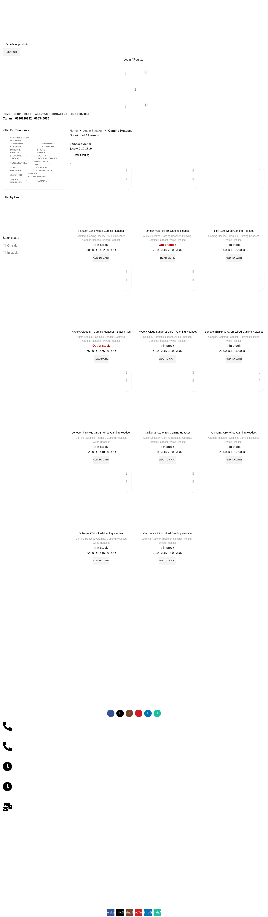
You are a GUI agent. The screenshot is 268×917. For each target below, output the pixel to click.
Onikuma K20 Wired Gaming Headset (101, 541)
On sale (12, 245)
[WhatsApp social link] (141, 11)
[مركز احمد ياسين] (134, 859)
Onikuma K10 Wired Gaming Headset (167, 436)
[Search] (134, 44)
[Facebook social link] (126, 11)
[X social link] (129, 11)
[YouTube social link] (135, 11)
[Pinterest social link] (133, 21)
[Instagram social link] (132, 11)
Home (74, 130)
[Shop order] (167, 155)
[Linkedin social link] (138, 11)
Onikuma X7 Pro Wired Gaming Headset (167, 541)
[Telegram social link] (140, 21)
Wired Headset (112, 239)
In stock (12, 252)
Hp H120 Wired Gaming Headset (234, 230)
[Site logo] (26, 32)
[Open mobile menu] (134, 82)
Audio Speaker (93, 130)
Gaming (79, 235)
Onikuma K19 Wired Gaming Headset (234, 436)
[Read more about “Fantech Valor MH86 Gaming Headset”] (167, 258)
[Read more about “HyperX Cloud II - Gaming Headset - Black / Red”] (101, 363)
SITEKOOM (65, 880)
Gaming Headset (96, 235)
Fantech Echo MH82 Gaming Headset (101, 230)
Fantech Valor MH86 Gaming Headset (167, 230)
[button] (101, 258)
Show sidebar (81, 144)
